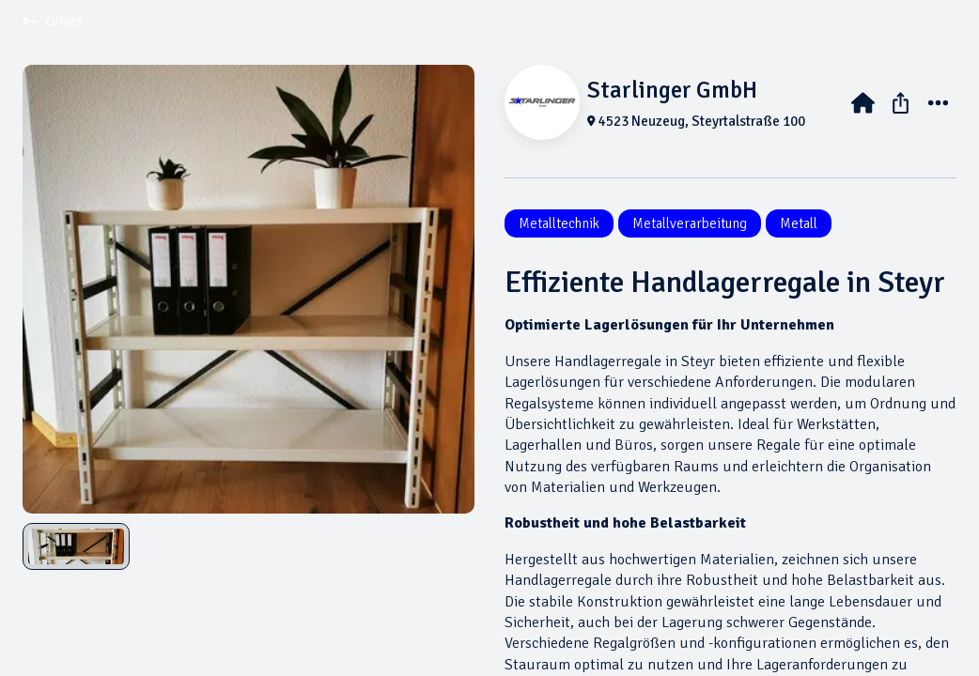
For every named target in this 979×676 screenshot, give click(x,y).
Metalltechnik (559, 223)
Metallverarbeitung (689, 223)
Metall (798, 223)
